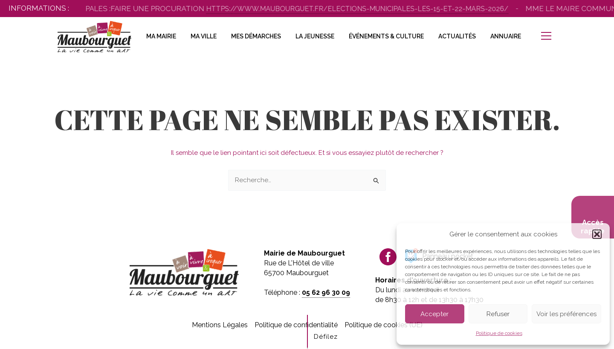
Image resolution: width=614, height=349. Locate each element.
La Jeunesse (314, 36)
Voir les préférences (566, 314)
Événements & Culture (386, 36)
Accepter (434, 314)
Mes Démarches (256, 36)
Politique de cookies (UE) (384, 325)
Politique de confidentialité (296, 325)
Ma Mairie (161, 36)
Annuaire (505, 36)
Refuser (498, 314)
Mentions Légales (220, 325)
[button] (597, 234)
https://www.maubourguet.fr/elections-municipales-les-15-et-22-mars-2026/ (365, 9)
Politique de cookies (499, 333)
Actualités (457, 36)
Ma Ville (204, 36)
